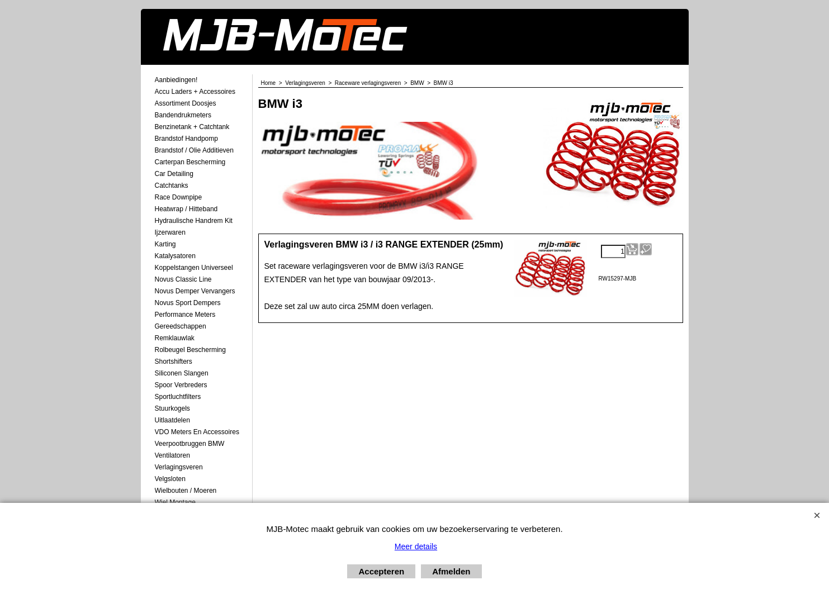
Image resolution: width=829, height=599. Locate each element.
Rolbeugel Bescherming (190, 350)
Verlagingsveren (179, 467)
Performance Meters (185, 314)
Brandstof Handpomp (186, 138)
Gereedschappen (180, 326)
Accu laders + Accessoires (195, 92)
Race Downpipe (178, 197)
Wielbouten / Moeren (186, 491)
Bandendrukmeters (183, 115)
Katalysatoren (175, 256)
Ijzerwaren (170, 232)
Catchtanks (171, 185)
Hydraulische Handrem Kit (194, 221)
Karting (165, 244)
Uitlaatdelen (172, 420)
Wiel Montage (175, 502)
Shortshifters (173, 361)
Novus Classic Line (183, 279)
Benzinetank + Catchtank (192, 127)
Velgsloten (170, 479)
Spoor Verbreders (181, 385)
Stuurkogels (172, 408)
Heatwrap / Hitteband (186, 209)
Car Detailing (174, 174)
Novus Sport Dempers (188, 303)
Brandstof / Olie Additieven (194, 150)
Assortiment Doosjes (185, 103)
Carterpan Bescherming (190, 162)
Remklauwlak (175, 338)
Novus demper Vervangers (195, 291)
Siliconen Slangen (182, 373)
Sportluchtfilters (178, 397)
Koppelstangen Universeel (194, 268)
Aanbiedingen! (176, 80)
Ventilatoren (172, 455)
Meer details (416, 546)
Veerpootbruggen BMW (190, 444)
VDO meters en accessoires (197, 432)
